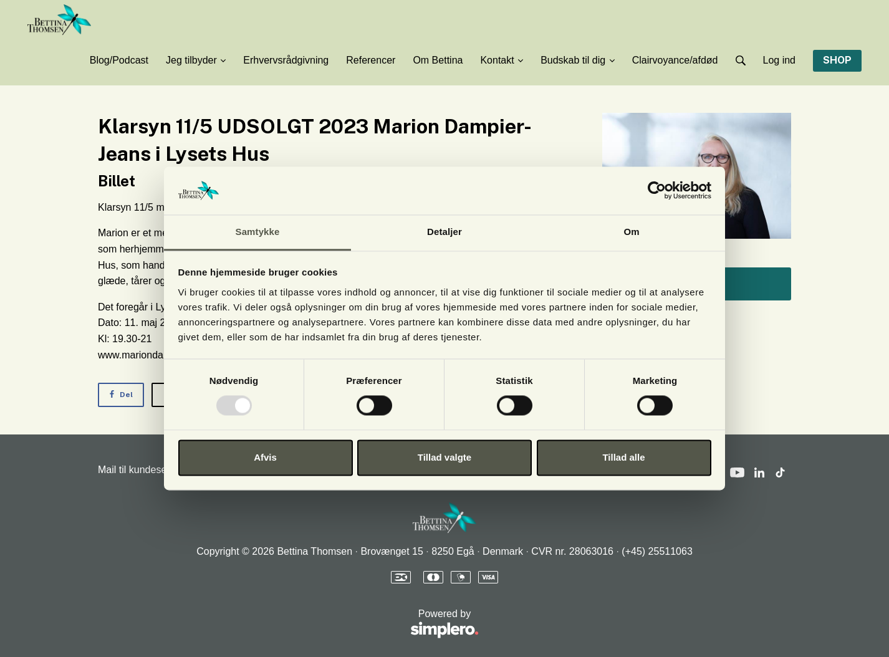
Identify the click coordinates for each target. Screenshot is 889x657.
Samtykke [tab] (258, 231)
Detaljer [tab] (444, 231)
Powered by (288, 624)
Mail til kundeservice (143, 469)
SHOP (837, 60)
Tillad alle (623, 457)
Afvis (265, 457)
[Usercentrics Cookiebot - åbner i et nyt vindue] (656, 190)
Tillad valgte (444, 457)
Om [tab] (631, 231)
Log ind (779, 60)
